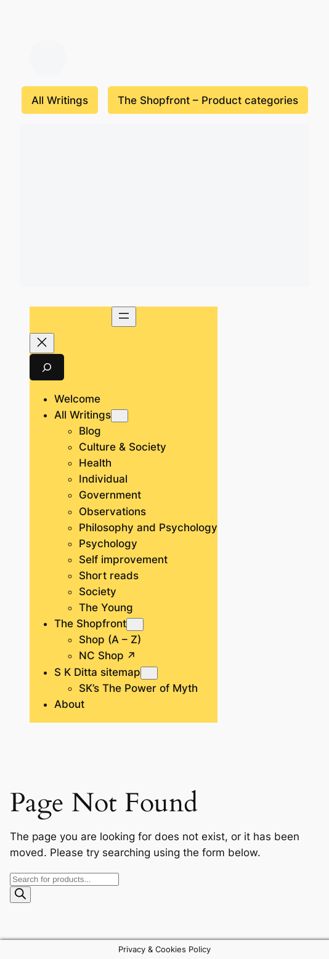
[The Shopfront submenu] (135, 624)
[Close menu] (42, 343)
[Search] (20, 894)
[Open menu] (124, 317)
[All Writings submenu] (119, 415)
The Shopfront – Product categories (208, 100)
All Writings (59, 100)
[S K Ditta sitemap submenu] (149, 673)
